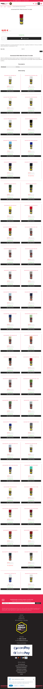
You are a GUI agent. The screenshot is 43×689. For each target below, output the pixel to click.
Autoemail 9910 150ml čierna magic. (10, 356)
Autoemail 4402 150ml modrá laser (31, 140)
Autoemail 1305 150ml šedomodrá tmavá (31, 421)
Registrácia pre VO (21, 672)
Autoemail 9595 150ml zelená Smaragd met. (10, 551)
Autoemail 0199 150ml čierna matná (31, 551)
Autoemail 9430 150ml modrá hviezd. (10, 292)
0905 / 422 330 (26, 0)
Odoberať (38, 603)
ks (4, 38)
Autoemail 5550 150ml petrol (31, 183)
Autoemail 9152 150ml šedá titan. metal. (10, 378)
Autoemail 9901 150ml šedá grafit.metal (31, 400)
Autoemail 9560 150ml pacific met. (31, 313)
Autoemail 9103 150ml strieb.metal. (10, 248)
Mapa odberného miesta (21, 670)
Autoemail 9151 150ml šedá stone (10, 270)
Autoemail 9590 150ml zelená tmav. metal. (10, 400)
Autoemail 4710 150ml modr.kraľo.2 (31, 162)
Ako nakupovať (21, 664)
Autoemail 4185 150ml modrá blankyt (10, 140)
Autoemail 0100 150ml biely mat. (10, 75)
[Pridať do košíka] (24, 38)
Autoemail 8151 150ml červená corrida (31, 486)
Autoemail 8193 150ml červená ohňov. (10, 227)
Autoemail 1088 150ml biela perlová (10, 118)
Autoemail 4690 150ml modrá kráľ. (10, 162)
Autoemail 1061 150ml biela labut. (31, 97)
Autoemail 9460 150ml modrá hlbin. (31, 292)
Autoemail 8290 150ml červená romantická (10, 508)
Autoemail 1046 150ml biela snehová (10, 97)
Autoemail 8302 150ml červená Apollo (31, 508)
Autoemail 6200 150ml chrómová (10, 205)
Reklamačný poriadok (21, 669)
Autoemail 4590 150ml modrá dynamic (10, 421)
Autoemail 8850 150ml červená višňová (31, 530)
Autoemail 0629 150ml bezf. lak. (10, 573)
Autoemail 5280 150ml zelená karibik (31, 465)
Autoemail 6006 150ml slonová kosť (10, 486)
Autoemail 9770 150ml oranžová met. (31, 335)
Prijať (11, 685)
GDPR (21, 674)
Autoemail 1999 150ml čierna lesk (31, 118)
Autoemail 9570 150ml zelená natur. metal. (31, 378)
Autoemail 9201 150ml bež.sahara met (31, 270)
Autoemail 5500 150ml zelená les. (10, 183)
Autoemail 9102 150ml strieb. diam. (31, 227)
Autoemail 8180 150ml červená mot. (31, 205)
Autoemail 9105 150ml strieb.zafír (31, 248)
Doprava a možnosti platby (21, 665)
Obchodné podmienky (21, 667)
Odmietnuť (22, 685)
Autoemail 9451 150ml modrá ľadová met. (10, 443)
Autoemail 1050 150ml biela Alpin (31, 443)
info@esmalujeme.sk (18, 0)
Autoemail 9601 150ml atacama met (10, 335)
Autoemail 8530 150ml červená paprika (10, 530)
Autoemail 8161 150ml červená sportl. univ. (31, 356)
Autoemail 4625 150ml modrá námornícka (10, 465)
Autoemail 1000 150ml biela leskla (31, 573)
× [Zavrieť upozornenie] (41, 687)
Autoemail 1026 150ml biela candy (31, 75)
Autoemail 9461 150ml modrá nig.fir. (10, 313)
